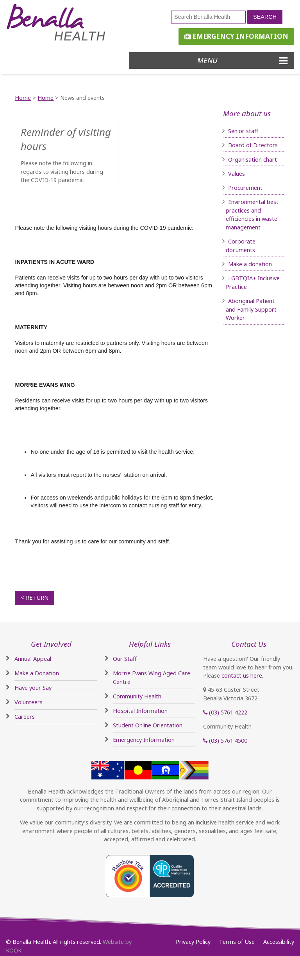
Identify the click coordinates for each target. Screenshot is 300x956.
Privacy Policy (193, 941)
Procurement (245, 187)
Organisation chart (252, 159)
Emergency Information (236, 36)
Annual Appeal (32, 658)
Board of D (242, 145)
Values (236, 173)
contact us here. (242, 675)
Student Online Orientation (147, 725)
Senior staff (243, 131)
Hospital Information (140, 710)
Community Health (137, 696)
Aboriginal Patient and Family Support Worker (251, 309)
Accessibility (278, 941)
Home (23, 97)
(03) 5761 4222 (225, 712)
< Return (34, 597)
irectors (267, 145)
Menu (242, 60)
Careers (24, 716)
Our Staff (125, 658)
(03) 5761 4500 (225, 740)
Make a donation (250, 264)
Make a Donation (36, 673)
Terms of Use (237, 941)
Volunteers (28, 702)
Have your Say (33, 687)
